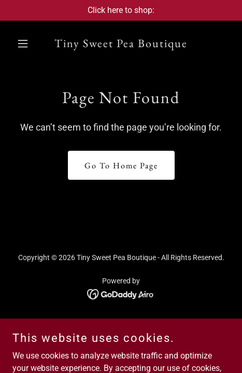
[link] (121, 44)
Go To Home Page (121, 165)
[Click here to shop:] (121, 10)
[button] (28, 43)
